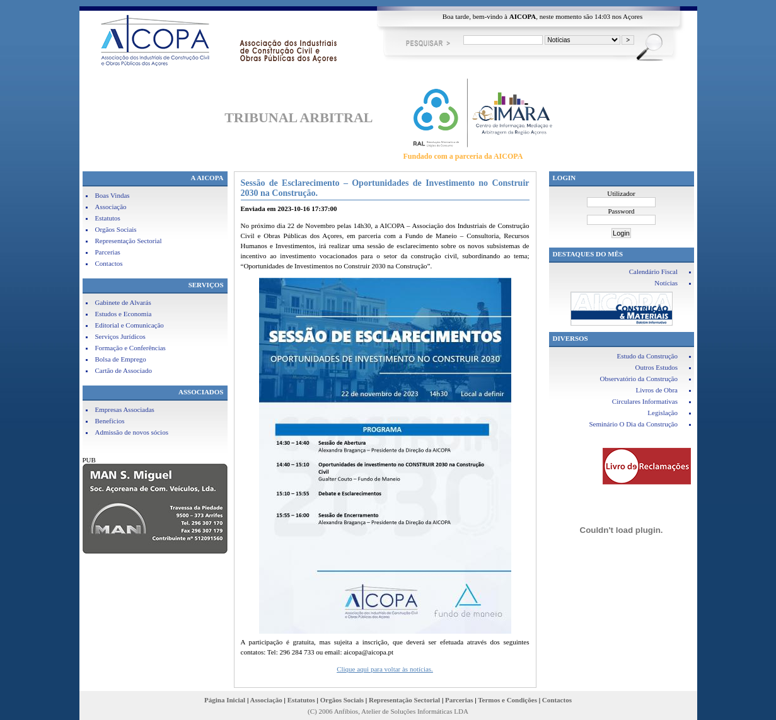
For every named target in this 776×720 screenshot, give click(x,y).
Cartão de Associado (123, 370)
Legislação (662, 412)
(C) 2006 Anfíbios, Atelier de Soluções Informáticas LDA (388, 711)
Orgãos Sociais (116, 229)
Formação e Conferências (130, 347)
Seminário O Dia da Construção (633, 424)
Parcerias (107, 252)
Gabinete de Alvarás (123, 302)
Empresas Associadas (124, 409)
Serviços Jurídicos (120, 336)
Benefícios (110, 421)
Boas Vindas (112, 195)
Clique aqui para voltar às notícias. (385, 669)
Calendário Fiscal (653, 271)
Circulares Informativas (645, 401)
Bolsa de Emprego (120, 359)
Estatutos (107, 218)
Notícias (666, 283)
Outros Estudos (656, 367)
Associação (111, 206)
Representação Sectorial (128, 240)
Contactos (109, 263)
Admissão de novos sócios (131, 432)
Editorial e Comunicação (129, 325)
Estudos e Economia (123, 313)
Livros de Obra (656, 390)
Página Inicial (224, 700)
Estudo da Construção (647, 356)
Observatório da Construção (639, 378)
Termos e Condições (507, 700)
